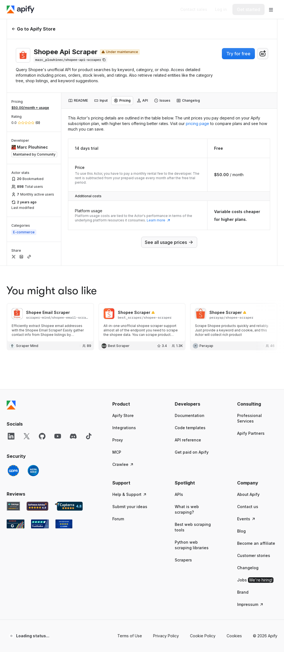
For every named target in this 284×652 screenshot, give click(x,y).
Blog (241, 531)
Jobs (255, 580)
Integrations (124, 427)
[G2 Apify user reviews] (15, 523)
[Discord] (73, 436)
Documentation (189, 415)
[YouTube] (57, 436)
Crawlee (123, 464)
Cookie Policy (202, 635)
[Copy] (70, 60)
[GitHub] (42, 436)
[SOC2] (33, 470)
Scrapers (183, 560)
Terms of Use (129, 635)
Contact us (247, 506)
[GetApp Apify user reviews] (13, 506)
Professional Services (249, 418)
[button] (132, 404)
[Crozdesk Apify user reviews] (63, 523)
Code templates (190, 427)
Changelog (247, 567)
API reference (188, 440)
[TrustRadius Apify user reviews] (40, 523)
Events (246, 518)
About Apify (248, 494)
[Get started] (248, 9)
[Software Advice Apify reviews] (38, 506)
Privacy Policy (166, 635)
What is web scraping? (187, 509)
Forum (118, 518)
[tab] (78, 100)
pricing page (197, 123)
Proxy (117, 440)
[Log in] (221, 9)
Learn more (159, 220)
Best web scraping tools (193, 527)
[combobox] (262, 53)
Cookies (234, 635)
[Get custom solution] (194, 9)
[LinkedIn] (11, 436)
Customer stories (253, 555)
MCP (116, 452)
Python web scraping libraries (192, 545)
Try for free (238, 53)
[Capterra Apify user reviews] (69, 506)
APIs (179, 494)
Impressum (250, 604)
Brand (242, 592)
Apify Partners (251, 433)
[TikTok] (88, 436)
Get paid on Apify (192, 452)
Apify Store (123, 415)
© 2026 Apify (265, 635)
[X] (26, 436)
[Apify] (20, 9)
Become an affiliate (256, 543)
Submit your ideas (129, 506)
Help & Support (129, 494)
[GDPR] (13, 470)
